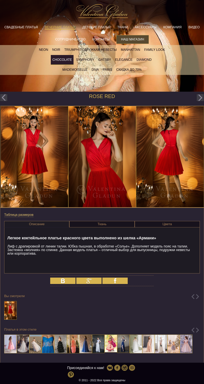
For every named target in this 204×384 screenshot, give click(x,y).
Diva (95, 69)
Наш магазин (132, 39)
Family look (154, 49)
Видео (194, 27)
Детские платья (96, 27)
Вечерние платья (60, 27)
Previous (192, 296)
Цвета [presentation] (167, 224)
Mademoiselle (74, 69)
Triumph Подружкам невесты (90, 49)
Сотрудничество (70, 39)
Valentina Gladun (102, 15)
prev (4, 97)
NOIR (56, 49)
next (200, 97)
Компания (172, 27)
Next (197, 296)
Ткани (122, 27)
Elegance (123, 59)
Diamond (144, 59)
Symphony (85, 59)
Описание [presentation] (37, 224)
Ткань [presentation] (101, 224)
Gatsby (104, 59)
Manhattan (130, 49)
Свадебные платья (21, 27)
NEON (43, 49)
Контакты (101, 39)
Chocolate (62, 59)
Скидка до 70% (129, 69)
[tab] (36, 224)
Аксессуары (145, 27)
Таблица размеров (18, 215)
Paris (107, 69)
